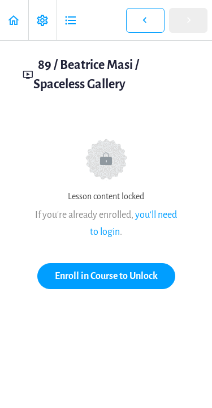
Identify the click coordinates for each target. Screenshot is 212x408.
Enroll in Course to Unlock (106, 276)
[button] (14, 20)
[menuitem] (42, 20)
